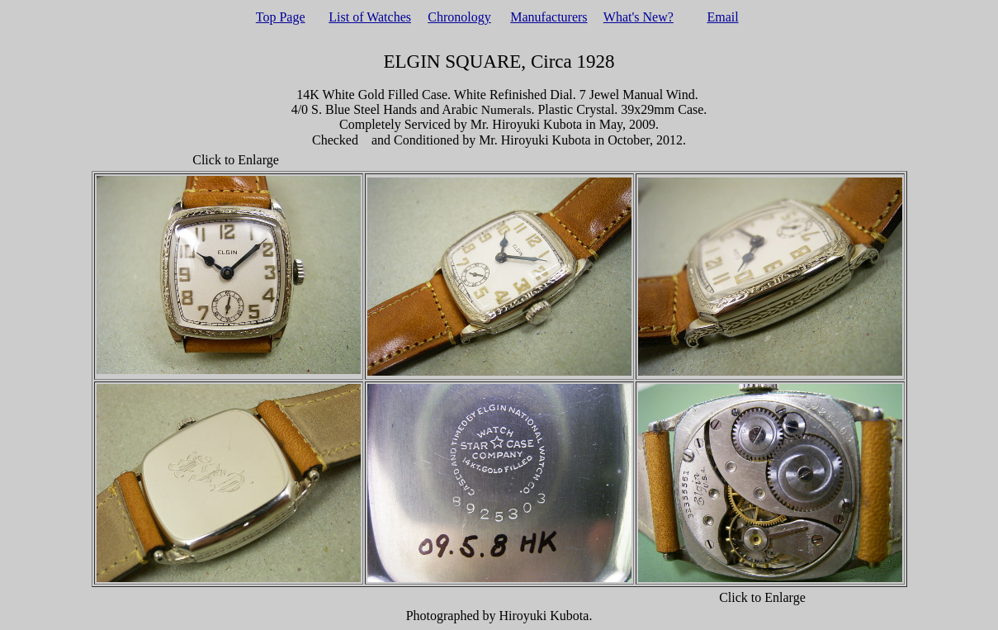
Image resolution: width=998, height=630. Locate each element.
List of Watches (370, 17)
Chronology (459, 17)
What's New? (638, 17)
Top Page (280, 17)
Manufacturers (548, 17)
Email (722, 17)
